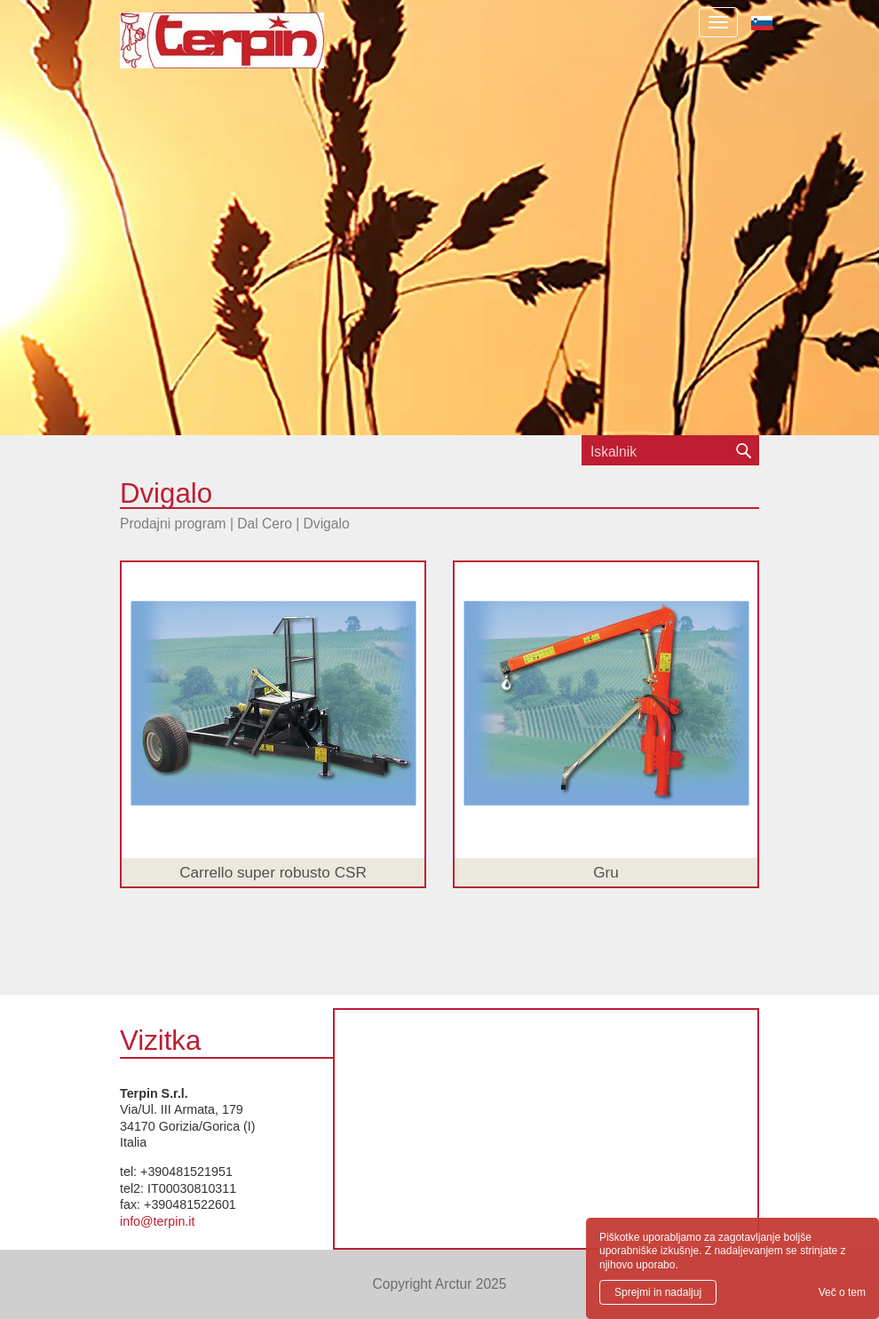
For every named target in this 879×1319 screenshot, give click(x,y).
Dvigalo (327, 523)
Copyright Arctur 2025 (440, 1283)
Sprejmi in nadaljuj (657, 1292)
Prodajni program (173, 523)
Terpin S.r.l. (252, 49)
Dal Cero (264, 523)
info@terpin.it (157, 1221)
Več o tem (842, 1292)
